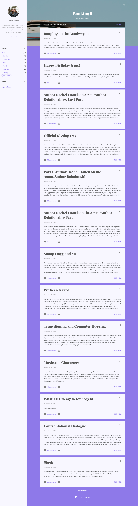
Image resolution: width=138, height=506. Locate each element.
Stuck (48, 462)
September (7, 59)
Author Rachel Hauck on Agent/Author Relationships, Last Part (75, 97)
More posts (82, 491)
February (6, 69)
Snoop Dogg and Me (60, 253)
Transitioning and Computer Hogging (75, 326)
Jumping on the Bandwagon (66, 33)
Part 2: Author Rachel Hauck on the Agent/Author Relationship (72, 174)
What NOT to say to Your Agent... (70, 399)
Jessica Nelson (14, 21)
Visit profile (13, 36)
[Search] (124, 5)
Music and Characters (61, 362)
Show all (119, 24)
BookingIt (83, 13)
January (5, 73)
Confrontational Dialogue (65, 426)
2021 (3, 52)
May (4, 63)
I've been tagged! (57, 290)
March (5, 66)
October (5, 56)
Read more (117, 53)
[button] (120, 32)
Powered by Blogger (82, 497)
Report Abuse (6, 87)
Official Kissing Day (60, 135)
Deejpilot (87, 501)
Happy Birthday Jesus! (62, 65)
